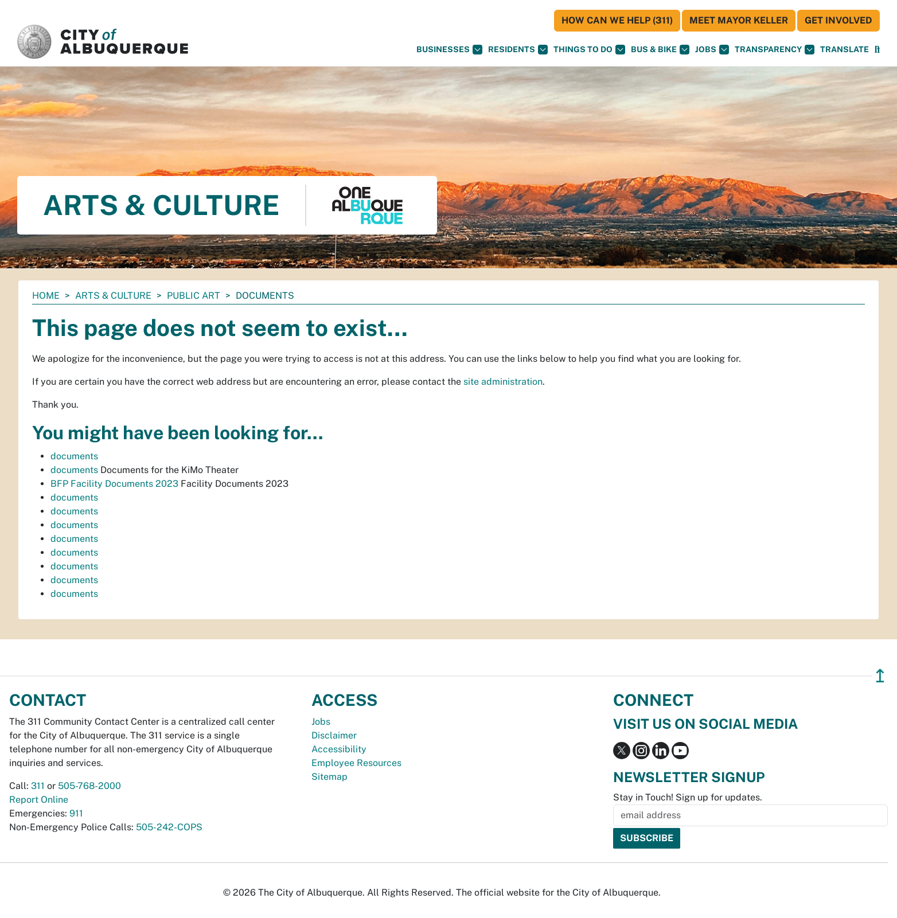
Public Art (193, 295)
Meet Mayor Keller (738, 20)
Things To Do (589, 49)
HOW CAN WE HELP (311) (617, 20)
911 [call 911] (76, 813)
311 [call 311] (38, 785)
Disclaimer (334, 735)
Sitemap (329, 776)
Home (46, 295)
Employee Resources (356, 762)
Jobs (712, 49)
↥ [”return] (880, 675)
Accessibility (338, 749)
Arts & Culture (113, 295)
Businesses (449, 49)
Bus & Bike (660, 49)
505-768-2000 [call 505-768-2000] (89, 785)
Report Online (38, 799)
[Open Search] (877, 49)
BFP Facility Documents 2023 (114, 483)
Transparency (774, 49)
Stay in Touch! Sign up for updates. (687, 797)
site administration (503, 381)
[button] (844, 49)
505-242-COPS (169, 827)
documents (74, 456)
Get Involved (838, 20)
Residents (518, 49)
